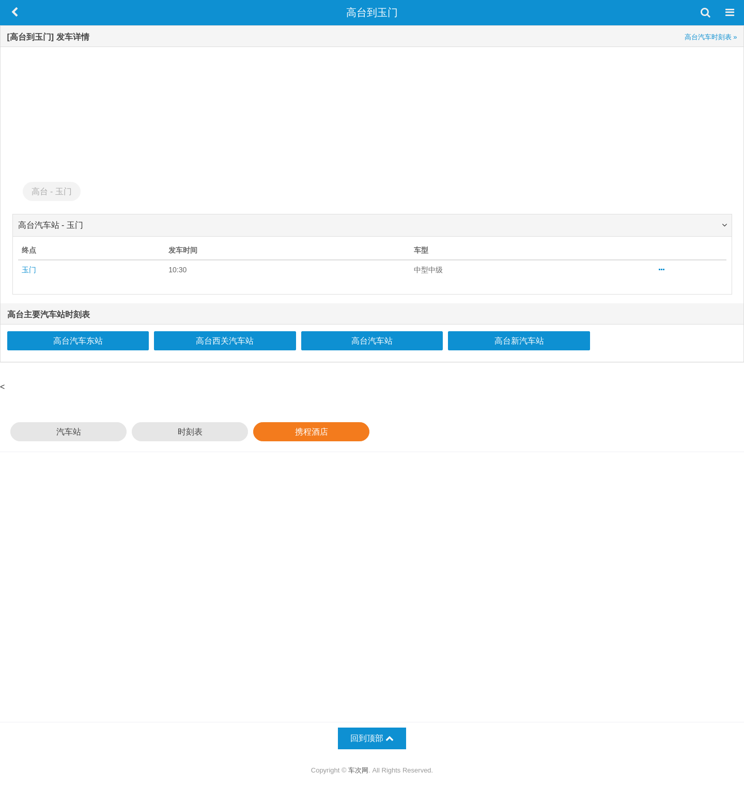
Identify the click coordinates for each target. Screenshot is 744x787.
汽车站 (68, 431)
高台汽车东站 (78, 340)
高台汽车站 (372, 340)
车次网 (358, 770)
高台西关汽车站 (225, 340)
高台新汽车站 (519, 340)
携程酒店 (311, 431)
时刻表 (190, 431)
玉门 (29, 270)
